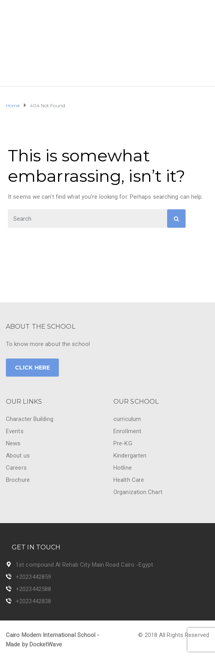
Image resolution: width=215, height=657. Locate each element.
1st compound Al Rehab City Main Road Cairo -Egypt (84, 564)
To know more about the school (48, 344)
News (13, 443)
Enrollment (127, 431)
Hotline (122, 467)
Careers (16, 467)
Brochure (18, 479)
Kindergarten (129, 455)
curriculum (127, 419)
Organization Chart (137, 492)
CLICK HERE (32, 367)
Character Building (29, 419)
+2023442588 (33, 589)
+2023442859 (33, 576)
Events (15, 431)
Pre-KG (122, 443)
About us (18, 455)
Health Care (128, 479)
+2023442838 (33, 601)
